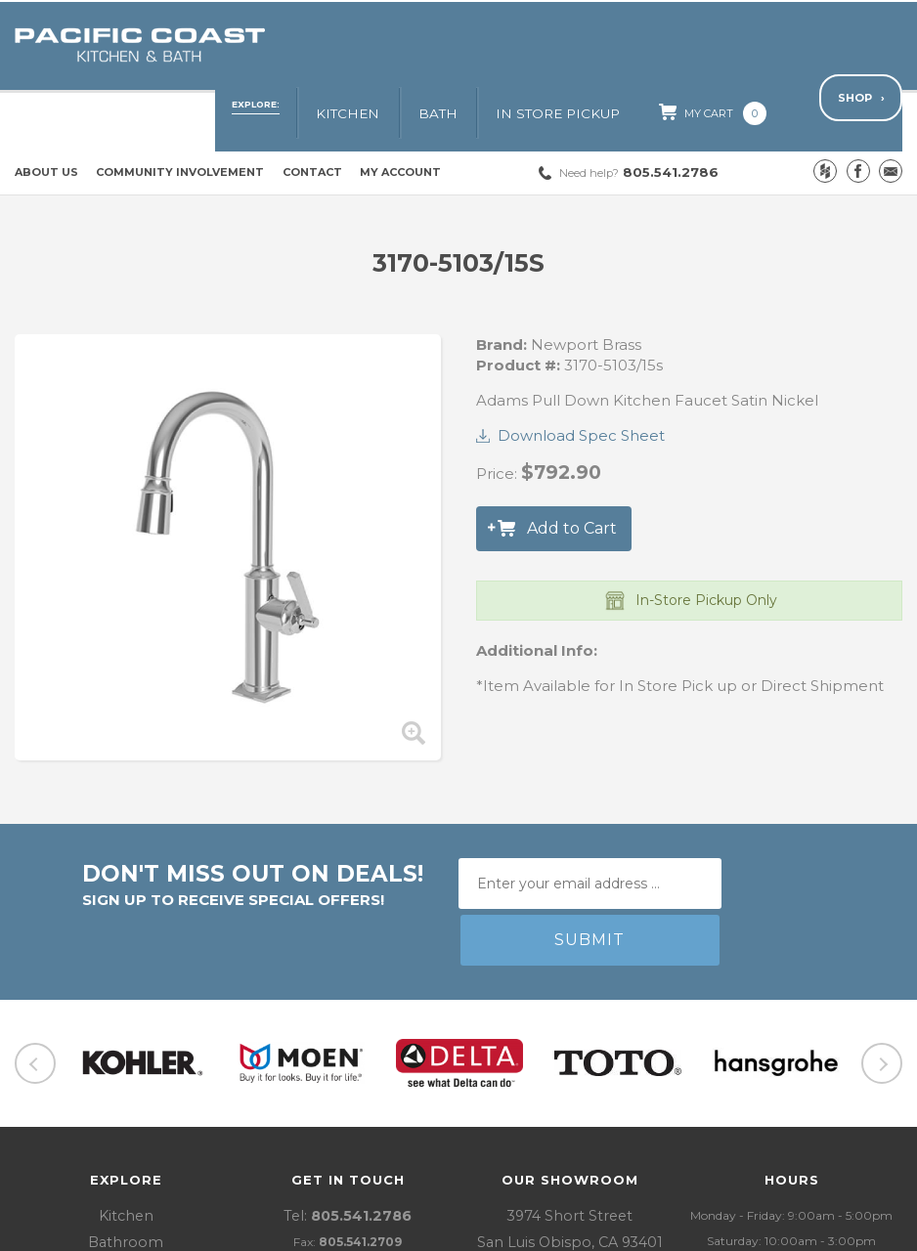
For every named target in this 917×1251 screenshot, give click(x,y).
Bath (496, 46)
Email (890, 112)
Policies (253, 1231)
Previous (35, 949)
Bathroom (125, 1126)
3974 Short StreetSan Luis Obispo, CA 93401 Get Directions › (569, 1126)
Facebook (858, 112)
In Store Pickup (602, 46)
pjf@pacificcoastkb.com (367, 1151)
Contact (312, 113)
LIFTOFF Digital (857, 1231)
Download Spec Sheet (581, 376)
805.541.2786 (639, 113)
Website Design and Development (697, 1231)
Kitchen (421, 46)
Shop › (860, 45)
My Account (400, 113)
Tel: (348, 1101)
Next (881, 949)
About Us (46, 113)
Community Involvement (180, 113)
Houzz (825, 112)
